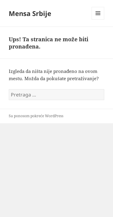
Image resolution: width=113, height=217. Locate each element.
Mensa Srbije (30, 13)
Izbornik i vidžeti (98, 19)
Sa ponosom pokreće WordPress (36, 115)
